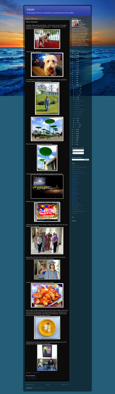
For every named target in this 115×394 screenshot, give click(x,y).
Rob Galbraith (75, 209)
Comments (76, 153)
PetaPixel (74, 200)
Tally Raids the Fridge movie (78, 173)
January (77, 126)
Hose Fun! (77, 107)
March (76, 122)
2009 (75, 131)
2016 (75, 74)
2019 (75, 68)
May (76, 118)
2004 (75, 142)
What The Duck (75, 179)
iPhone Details (78, 113)
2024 (75, 57)
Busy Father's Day (79, 101)
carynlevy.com (75, 165)
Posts (75, 150)
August (77, 95)
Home (47, 384)
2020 (75, 65)
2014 (75, 78)
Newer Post (30, 384)
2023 (75, 59)
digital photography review (78, 211)
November (77, 88)
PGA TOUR (74, 213)
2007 (75, 135)
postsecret (74, 188)
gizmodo (74, 196)
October (77, 90)
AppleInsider (75, 192)
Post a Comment (32, 378)
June (76, 99)
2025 (75, 55)
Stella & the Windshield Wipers (79, 167)
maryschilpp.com (76, 182)
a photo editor (75, 207)
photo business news (77, 205)
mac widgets (75, 198)
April (76, 120)
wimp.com (74, 190)
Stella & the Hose (76, 169)
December (77, 86)
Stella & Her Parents (77, 171)
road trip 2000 (75, 177)
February (77, 124)
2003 (75, 144)
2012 (75, 82)
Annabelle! (77, 103)
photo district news (76, 203)
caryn (82, 20)
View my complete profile (78, 47)
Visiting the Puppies (79, 105)
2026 (75, 53)
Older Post (64, 384)
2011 (75, 84)
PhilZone (74, 186)
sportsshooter (75, 201)
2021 (75, 63)
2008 (75, 133)
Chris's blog (74, 184)
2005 (75, 140)
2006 (75, 138)
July (76, 97)
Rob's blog (74, 180)
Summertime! (78, 115)
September (77, 92)
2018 (75, 70)
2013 (75, 80)
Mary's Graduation (79, 111)
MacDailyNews (75, 194)
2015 (75, 76)
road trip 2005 (75, 175)
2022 (75, 61)
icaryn (30, 9)
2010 (75, 129)
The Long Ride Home (80, 109)
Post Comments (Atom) (38, 388)
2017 (75, 72)
